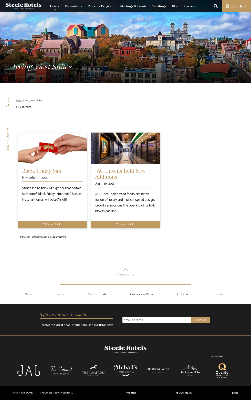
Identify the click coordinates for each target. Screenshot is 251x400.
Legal (235, 393)
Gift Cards (184, 294)
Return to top (125, 271)
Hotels (54, 6)
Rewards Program (101, 6)
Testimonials (97, 294)
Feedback (131, 393)
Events (60, 294)
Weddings (159, 6)
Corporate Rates (142, 294)
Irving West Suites (33, 100)
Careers (190, 6)
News (19, 100)
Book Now (236, 6)
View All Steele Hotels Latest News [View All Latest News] (43, 237)
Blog (175, 6)
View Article (52, 224)
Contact (221, 294)
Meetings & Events (133, 6)
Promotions (73, 6)
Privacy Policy (184, 393)
